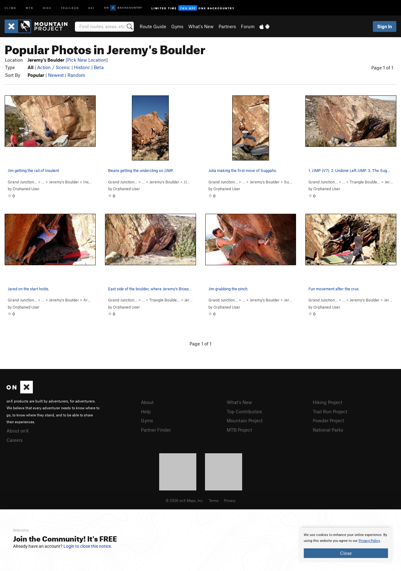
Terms (214, 500)
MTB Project (239, 430)
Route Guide (153, 26)
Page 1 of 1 (382, 67)
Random (76, 75)
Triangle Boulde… (365, 181)
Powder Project (328, 420)
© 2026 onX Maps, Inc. (184, 500)
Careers (15, 440)
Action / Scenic (53, 67)
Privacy (230, 500)
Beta (99, 67)
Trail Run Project (330, 411)
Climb (10, 8)
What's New (201, 26)
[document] (346, 545)
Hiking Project (327, 402)
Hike (47, 8)
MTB (29, 8)
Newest (56, 75)
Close (346, 553)
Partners (227, 26)
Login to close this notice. (87, 546)
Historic (82, 67)
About (147, 402)
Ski (91, 8)
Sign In (384, 26)
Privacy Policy (369, 541)
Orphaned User (26, 188)
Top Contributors (244, 411)
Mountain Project (245, 420)
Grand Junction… (22, 181)
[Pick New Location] (87, 60)
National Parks (328, 430)
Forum (248, 26)
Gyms (177, 26)
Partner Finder (156, 430)
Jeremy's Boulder (64, 181)
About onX (18, 430)
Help (146, 411)
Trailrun (70, 8)
